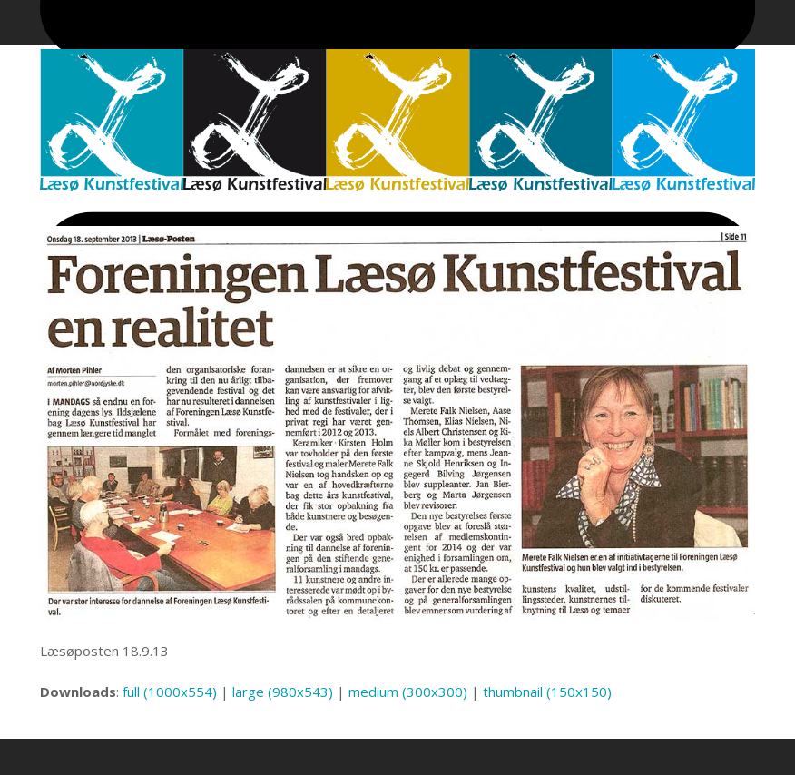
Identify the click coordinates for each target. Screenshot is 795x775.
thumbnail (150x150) (547, 691)
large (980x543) (282, 691)
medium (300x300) (407, 691)
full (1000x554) (170, 691)
